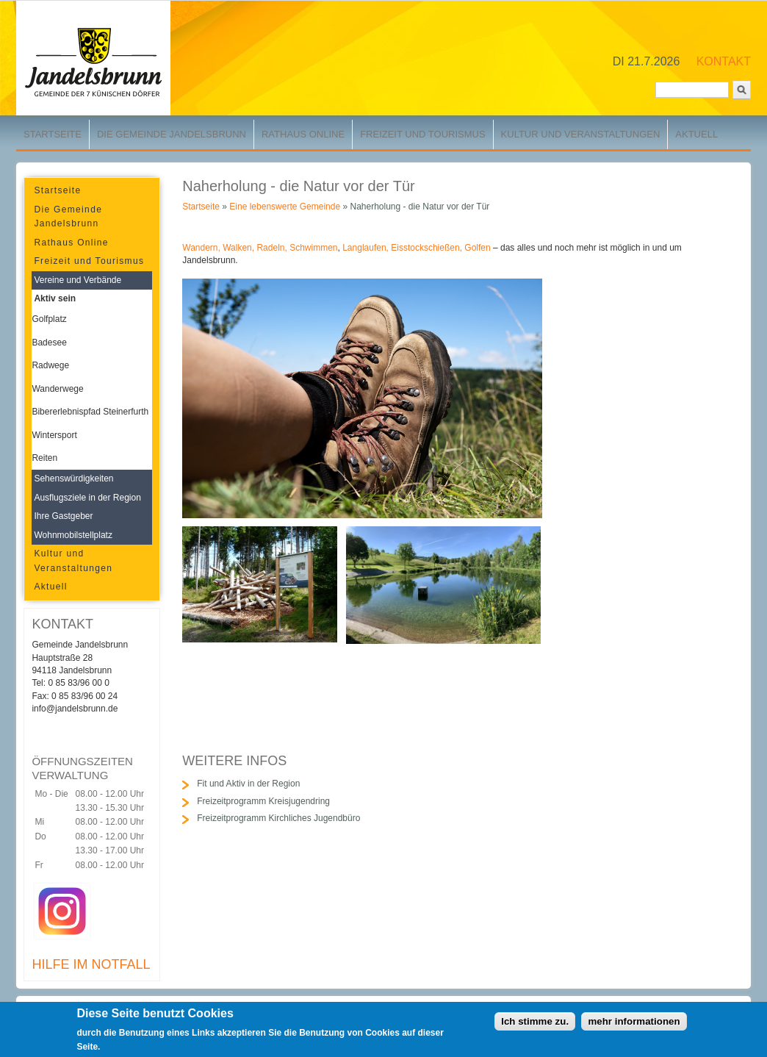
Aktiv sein (55, 298)
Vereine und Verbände (77, 280)
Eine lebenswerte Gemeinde (284, 206)
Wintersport (54, 435)
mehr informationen (634, 1025)
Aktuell (696, 134)
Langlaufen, (365, 248)
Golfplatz (49, 319)
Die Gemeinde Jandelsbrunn (171, 134)
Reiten (44, 458)
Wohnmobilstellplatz (73, 535)
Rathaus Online (303, 134)
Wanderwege (57, 389)
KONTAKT (723, 61)
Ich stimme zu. (535, 1025)
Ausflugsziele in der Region (87, 497)
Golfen (477, 248)
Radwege (50, 365)
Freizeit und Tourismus (422, 134)
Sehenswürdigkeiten (73, 478)
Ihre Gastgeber (63, 516)
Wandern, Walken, (218, 248)
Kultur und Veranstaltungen (580, 134)
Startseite (53, 134)
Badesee (49, 342)
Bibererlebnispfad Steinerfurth (90, 411)
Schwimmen (313, 248)
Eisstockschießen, (426, 248)
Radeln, (271, 248)
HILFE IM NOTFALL (91, 964)
